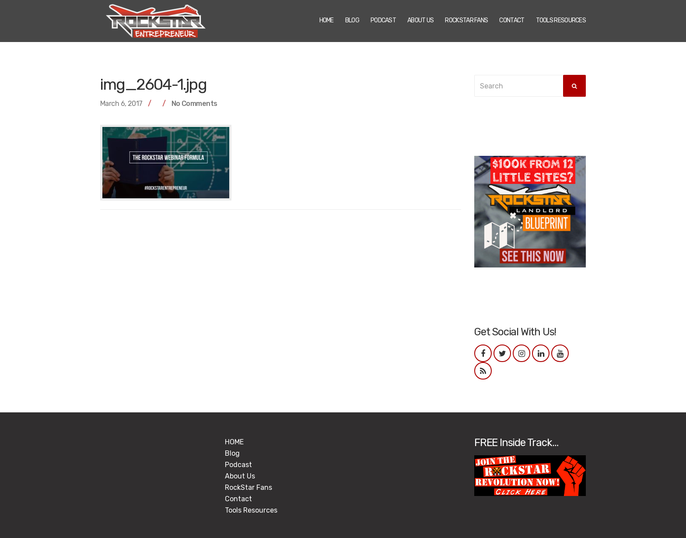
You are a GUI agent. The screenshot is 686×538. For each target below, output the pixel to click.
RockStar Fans (466, 20)
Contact (511, 20)
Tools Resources (561, 20)
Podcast (383, 20)
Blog (352, 20)
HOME (326, 20)
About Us (420, 20)
